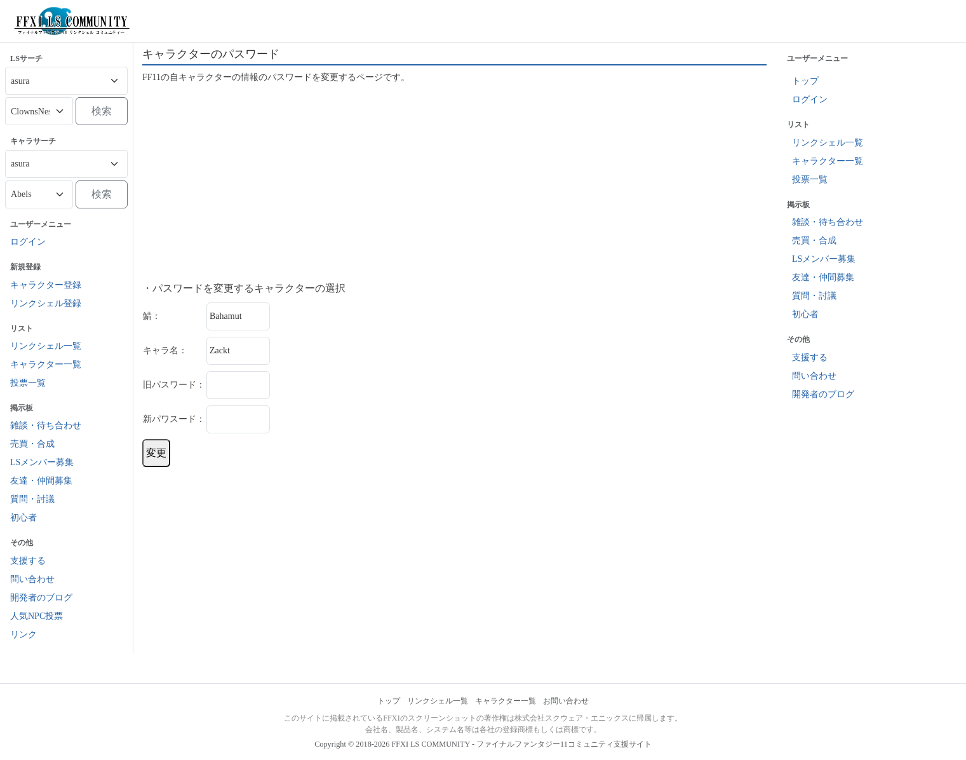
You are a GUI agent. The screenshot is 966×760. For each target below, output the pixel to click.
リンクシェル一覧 (45, 346)
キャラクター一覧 (45, 364)
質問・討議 (32, 499)
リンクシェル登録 (45, 303)
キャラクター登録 (45, 285)
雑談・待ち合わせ (45, 425)
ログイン (28, 242)
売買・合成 (32, 444)
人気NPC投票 (36, 616)
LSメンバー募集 (42, 462)
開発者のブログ (41, 597)
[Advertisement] (454, 183)
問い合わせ (32, 579)
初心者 (23, 517)
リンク (23, 634)
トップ (805, 81)
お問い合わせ (566, 700)
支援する (28, 561)
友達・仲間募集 (41, 480)
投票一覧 (28, 383)
